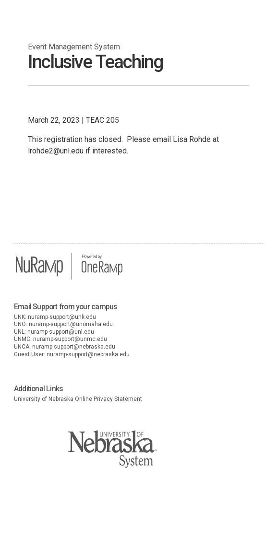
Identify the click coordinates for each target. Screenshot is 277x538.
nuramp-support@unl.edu (60, 331)
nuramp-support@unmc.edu (70, 339)
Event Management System (74, 46)
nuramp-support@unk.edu (62, 317)
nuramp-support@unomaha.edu (71, 324)
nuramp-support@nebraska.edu (73, 346)
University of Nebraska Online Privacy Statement (78, 399)
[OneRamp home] (102, 273)
